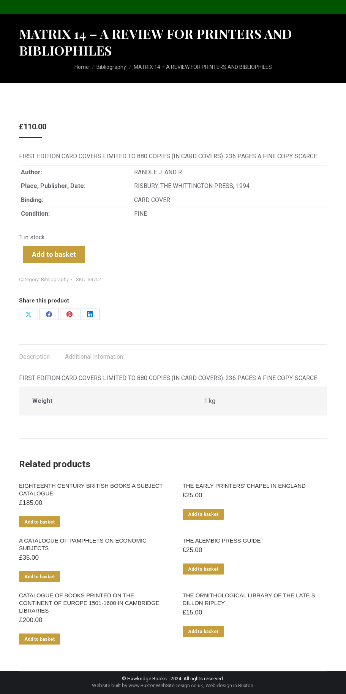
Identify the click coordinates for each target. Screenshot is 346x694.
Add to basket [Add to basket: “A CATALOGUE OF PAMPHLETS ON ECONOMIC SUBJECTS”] (39, 576)
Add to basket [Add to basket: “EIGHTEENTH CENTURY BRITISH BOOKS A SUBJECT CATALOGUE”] (39, 522)
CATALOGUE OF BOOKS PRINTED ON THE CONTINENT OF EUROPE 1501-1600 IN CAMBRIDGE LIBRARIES (89, 603)
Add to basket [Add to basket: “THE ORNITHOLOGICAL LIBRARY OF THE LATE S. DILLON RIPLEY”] (203, 631)
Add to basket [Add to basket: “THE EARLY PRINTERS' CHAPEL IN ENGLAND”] (203, 514)
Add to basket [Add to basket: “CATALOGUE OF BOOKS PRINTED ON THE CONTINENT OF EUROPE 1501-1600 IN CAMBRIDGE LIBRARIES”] (39, 639)
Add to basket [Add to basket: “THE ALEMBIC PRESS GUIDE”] (203, 569)
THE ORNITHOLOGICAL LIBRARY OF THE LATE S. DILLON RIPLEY (250, 599)
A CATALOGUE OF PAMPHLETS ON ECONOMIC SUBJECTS (83, 544)
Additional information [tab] (94, 356)
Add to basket (54, 254)
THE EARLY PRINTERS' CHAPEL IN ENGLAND (244, 485)
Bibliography (55, 279)
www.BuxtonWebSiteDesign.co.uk (165, 685)
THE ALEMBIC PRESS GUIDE (222, 540)
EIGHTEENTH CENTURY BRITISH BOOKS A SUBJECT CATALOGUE (91, 489)
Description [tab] (34, 356)
